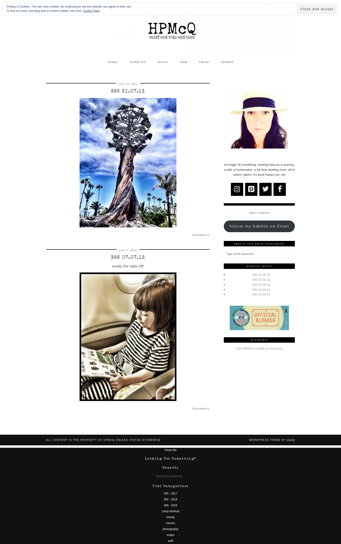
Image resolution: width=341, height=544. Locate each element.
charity (170, 517)
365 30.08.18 (261, 279)
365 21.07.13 (128, 91)
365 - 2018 (170, 499)
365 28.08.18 (261, 289)
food (183, 62)
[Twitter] (265, 189)
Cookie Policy (91, 11)
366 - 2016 (170, 505)
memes (170, 523)
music (163, 62)
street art (138, 62)
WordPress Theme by (272, 440)
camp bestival (170, 511)
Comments (201, 235)
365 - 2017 (170, 493)
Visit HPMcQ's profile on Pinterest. (259, 348)
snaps (113, 62)
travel (204, 62)
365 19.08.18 (261, 294)
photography (171, 529)
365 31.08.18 (261, 275)
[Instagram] (237, 189)
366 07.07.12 (128, 257)
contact (227, 62)
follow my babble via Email (259, 226)
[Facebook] (280, 189)
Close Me (171, 450)
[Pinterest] (251, 189)
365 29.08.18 (261, 284)
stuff (170, 541)
